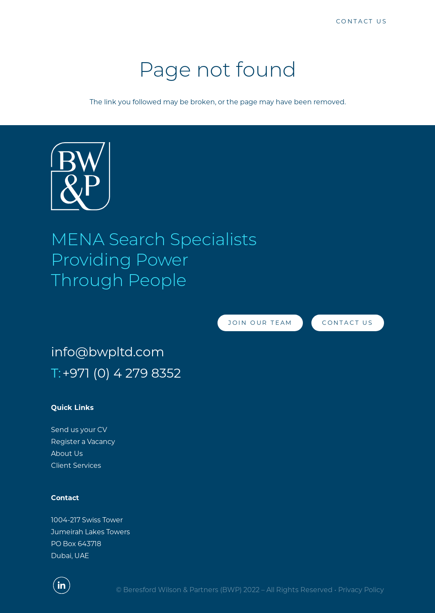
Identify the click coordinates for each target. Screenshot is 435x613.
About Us (67, 454)
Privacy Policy (361, 590)
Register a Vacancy (83, 442)
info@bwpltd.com (107, 352)
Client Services (76, 465)
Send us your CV (79, 430)
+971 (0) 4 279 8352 (121, 373)
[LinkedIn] (309, 21)
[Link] (24, 21)
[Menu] (418, 21)
